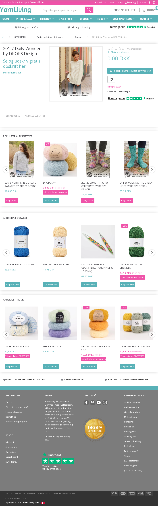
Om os (142, 2)
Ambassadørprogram (16, 421)
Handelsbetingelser (64, 493)
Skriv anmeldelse (119, 51)
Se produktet (51, 200)
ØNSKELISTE (125, 10)
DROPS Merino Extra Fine (135, 346)
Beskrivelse (13, 115)
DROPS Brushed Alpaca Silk (95, 348)
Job (25, 498)
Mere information (12, 72)
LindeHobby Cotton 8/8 (19, 264)
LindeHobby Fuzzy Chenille (131, 266)
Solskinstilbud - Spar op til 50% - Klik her (23, 2)
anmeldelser (134, 48)
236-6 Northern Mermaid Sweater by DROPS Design (20, 184)
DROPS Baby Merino (17, 346)
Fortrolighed (12, 498)
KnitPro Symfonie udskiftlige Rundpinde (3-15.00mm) (97, 268)
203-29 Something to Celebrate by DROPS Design (94, 186)
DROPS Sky (49, 182)
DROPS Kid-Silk (52, 346)
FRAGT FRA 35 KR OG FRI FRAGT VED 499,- (26, 379)
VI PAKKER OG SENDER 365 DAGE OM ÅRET (128, 379)
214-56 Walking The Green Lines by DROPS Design (136, 184)
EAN (112, 2)
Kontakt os (101, 2)
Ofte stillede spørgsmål (17, 407)
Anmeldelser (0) (35, 115)
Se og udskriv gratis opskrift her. (21, 63)
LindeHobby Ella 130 (56, 264)
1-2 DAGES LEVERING (74, 379)
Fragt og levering (127, 2)
